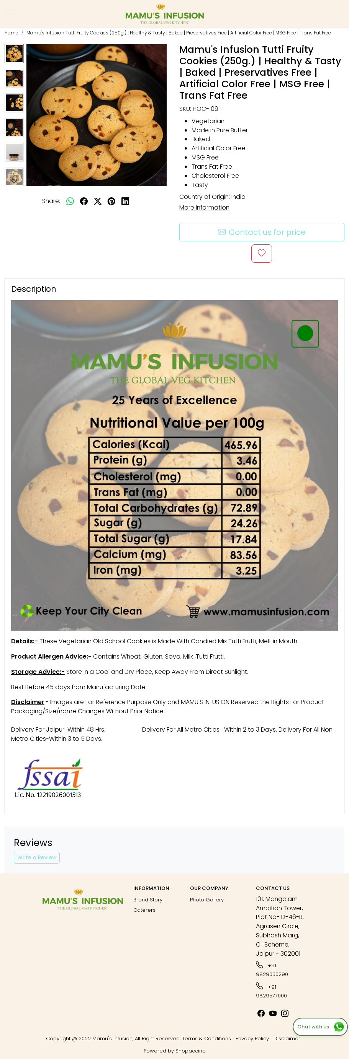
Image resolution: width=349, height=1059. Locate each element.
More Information (204, 207)
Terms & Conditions (206, 1038)
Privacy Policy (252, 1038)
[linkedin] (125, 201)
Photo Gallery (207, 899)
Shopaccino (190, 1050)
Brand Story (147, 899)
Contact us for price (262, 232)
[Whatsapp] (70, 201)
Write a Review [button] (36, 857)
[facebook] (84, 201)
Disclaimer (287, 1038)
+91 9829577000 (271, 990)
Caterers (144, 910)
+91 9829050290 (272, 969)
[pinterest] (111, 201)
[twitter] (98, 201)
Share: (51, 201)
